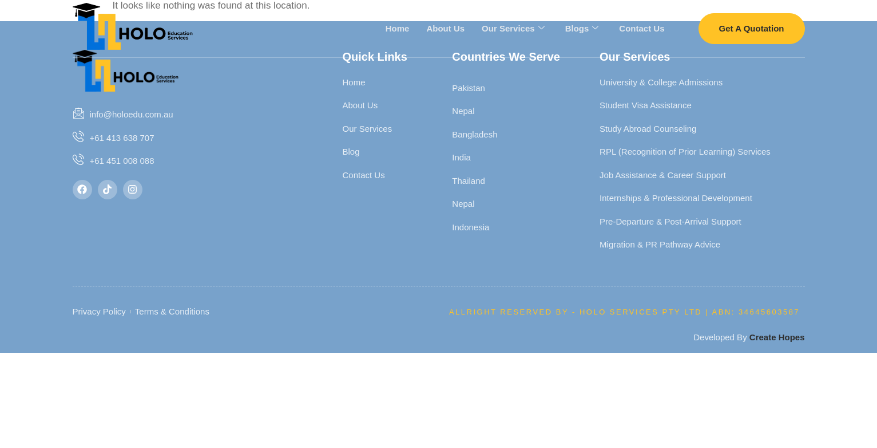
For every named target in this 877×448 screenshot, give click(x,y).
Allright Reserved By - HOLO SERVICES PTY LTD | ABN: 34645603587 (624, 312)
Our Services (513, 28)
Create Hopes (777, 337)
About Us (445, 28)
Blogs (582, 28)
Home (398, 28)
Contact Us (641, 28)
